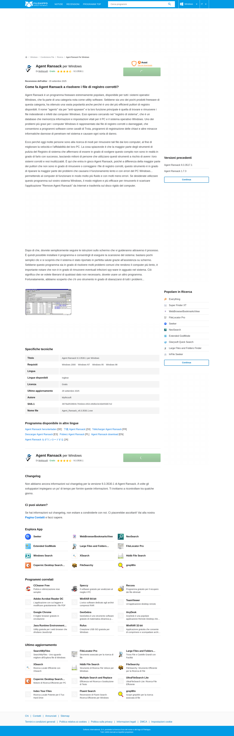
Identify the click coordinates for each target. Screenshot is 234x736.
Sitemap (65, 716)
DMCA (143, 721)
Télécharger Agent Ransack (107, 429)
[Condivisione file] (47, 57)
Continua (186, 179)
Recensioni (72, 4)
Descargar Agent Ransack (39, 434)
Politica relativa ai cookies (73, 721)
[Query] (141, 4)
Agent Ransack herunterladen (41, 429)
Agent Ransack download (104, 434)
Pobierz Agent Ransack (72, 434)
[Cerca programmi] (170, 4)
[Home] (26, 57)
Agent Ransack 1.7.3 (175, 171)
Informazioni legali (126, 721)
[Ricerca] (60, 57)
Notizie (59, 4)
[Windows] (34, 57)
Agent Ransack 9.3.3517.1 (178, 165)
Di (42, 71)
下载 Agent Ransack (74, 429)
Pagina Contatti (35, 517)
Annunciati (50, 716)
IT (204, 4)
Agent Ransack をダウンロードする (44, 439)
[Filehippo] (36, 4)
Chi (27, 716)
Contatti (37, 716)
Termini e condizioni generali (40, 721)
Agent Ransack (59, 66)
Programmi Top (92, 4)
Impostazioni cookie (161, 721)
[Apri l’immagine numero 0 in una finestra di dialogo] (48, 302)
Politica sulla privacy (101, 721)
